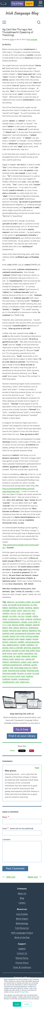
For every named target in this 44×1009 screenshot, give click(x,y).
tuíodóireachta (8, 682)
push (15, 653)
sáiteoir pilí (29, 659)
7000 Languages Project (22, 933)
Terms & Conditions (22, 967)
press (38, 651)
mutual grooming (32, 642)
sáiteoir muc (20, 659)
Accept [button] (17, 1004)
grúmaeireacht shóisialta (25, 633)
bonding (28, 608)
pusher (20, 653)
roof (35, 653)
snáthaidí (26, 665)
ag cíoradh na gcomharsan (19, 605)
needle (22, 645)
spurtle (34, 665)
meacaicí (13, 642)
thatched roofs (33, 671)
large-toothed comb (10, 639)
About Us (22, 893)
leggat (22, 639)
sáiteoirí (5, 662)
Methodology (22, 923)
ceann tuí (26, 611)
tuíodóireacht (23, 679)
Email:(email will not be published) (17, 828)
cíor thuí (21, 616)
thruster (20, 673)
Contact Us (22, 953)
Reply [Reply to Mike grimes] (37, 768)
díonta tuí (24, 628)
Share (12, 750)
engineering (33, 628)
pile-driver (6, 651)
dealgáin (28, 625)
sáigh (18, 656)
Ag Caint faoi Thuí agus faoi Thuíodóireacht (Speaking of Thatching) (17, 32)
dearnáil (36, 625)
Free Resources (22, 928)
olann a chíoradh (16, 648)
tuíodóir (14, 679)
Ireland (12, 636)
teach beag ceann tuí (22, 668)
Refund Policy (22, 958)
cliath (4, 619)
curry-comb (32, 622)
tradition (29, 676)
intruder (5, 636)
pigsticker (36, 648)
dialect (5, 628)
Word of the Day (22, 937)
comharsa (37, 619)
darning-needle (18, 625)
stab (11, 668)
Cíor (18, 613)
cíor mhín (13, 616)
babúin (5, 608)
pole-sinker (30, 651)
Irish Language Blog (22, 13)
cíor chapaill (26, 613)
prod (4, 653)
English (5, 631)
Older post (10, 877)
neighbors (30, 645)
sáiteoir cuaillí (8, 659)
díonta (16, 628)
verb (17, 682)
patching (27, 648)
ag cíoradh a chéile (23, 602)
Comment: (6, 839)
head (38, 633)
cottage (24, 622)
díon (10, 628)
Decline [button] (27, 1004)
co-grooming (13, 619)
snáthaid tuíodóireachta (12, 665)
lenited (35, 639)
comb (21, 619)
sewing (35, 662)
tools (23, 676)
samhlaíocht (15, 662)
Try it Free (17, 3)
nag (3, 645)
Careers (22, 903)
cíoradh (28, 616)
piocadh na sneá (18, 651)
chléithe (5, 613)
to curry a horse (13, 676)
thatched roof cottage (17, 671)
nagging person (12, 645)
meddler (21, 642)
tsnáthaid (6, 679)
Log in (29, 3)
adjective (10, 602)
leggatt (29, 639)
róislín (12, 39)
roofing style (7, 656)
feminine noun (15, 631)
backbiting (13, 608)
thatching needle (9, 673)
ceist (33, 611)
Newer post (33, 877)
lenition (5, 642)
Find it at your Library (22, 736)
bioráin (21, 608)
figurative (33, 631)
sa (14, 656)
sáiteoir (34, 656)
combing (28, 619)
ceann (19, 611)
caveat (13, 611)
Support (22, 949)
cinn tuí (13, 613)
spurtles (5, 668)
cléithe (35, 616)
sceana (23, 662)
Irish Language (32, 39)
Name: (6, 817)
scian (29, 662)
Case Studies (22, 914)
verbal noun (24, 682)
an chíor (34, 605)
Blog (22, 898)
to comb (28, 673)
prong (9, 653)
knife (23, 636)
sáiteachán (25, 656)
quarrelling (28, 653)
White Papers (22, 919)
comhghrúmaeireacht (11, 622)
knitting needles (32, 636)
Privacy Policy (23, 992)
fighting (25, 631)
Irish (18, 636)
